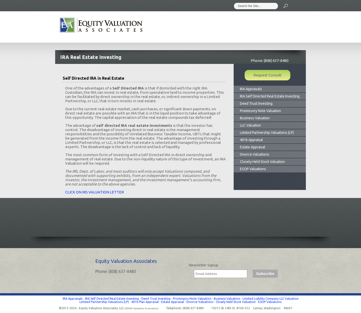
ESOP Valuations (253, 169)
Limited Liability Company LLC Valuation (271, 298)
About (187, 27)
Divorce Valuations (254, 154)
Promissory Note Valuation (260, 111)
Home (167, 27)
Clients (238, 27)
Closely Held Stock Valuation (262, 162)
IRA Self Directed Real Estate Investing (270, 96)
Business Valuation (255, 118)
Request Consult (267, 75)
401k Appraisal (251, 140)
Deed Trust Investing (256, 103)
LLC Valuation (250, 125)
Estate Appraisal (252, 147)
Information (265, 27)
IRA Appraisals (251, 89)
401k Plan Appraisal (145, 301)
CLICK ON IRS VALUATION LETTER (94, 192)
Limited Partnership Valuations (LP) (267, 133)
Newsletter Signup (203, 265)
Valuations (212, 27)
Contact (294, 27)
